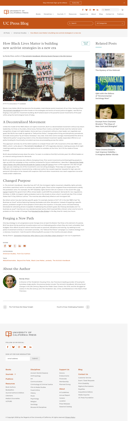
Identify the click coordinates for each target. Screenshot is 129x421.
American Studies (20, 33)
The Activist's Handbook (61, 260)
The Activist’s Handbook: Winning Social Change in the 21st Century (47, 56)
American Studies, (9, 253)
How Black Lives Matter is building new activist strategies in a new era (55, 33)
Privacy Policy (70, 417)
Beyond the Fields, (23, 260)
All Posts (7, 33)
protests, (49, 260)
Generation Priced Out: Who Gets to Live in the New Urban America (38, 235)
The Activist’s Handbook (11, 110)
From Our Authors (23, 253)
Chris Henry (13, 103)
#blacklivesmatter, (9, 260)
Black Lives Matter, (38, 260)
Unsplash (23, 103)
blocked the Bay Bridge (40, 211)
